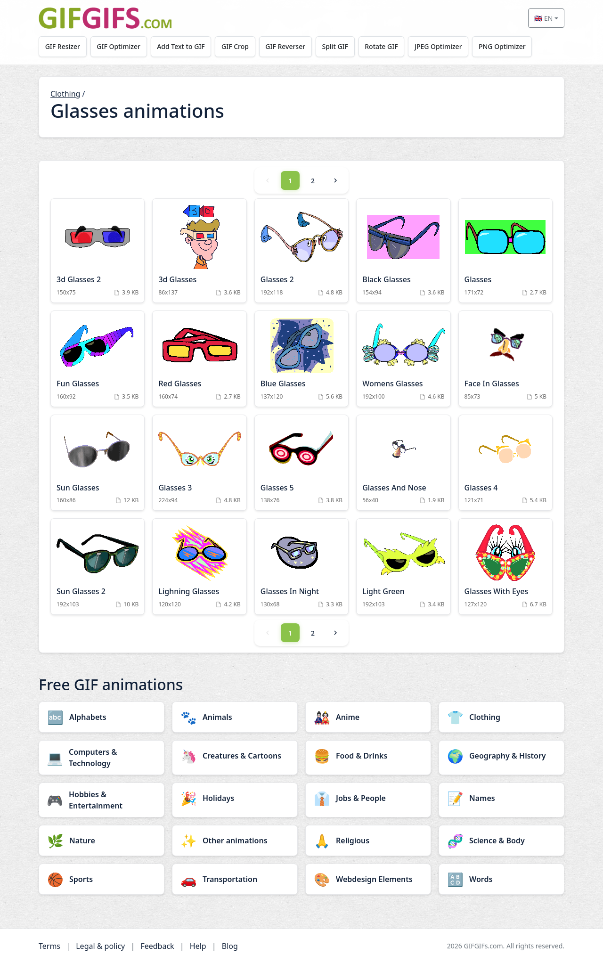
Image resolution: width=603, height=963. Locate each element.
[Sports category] (101, 879)
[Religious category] (368, 840)
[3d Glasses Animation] (199, 250)
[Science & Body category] (501, 840)
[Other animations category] (234, 840)
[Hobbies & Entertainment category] (101, 800)
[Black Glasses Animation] (403, 250)
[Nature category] (101, 840)
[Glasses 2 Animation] (301, 250)
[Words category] (501, 879)
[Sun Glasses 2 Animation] (97, 566)
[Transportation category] (234, 879)
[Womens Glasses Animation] (403, 359)
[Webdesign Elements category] (368, 879)
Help (198, 946)
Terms (49, 946)
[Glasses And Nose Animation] (403, 463)
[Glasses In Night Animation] (301, 566)
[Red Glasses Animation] (199, 359)
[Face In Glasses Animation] (505, 359)
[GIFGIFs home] (105, 18)
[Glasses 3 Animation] (199, 463)
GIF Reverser (286, 46)
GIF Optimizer (119, 46)
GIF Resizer (62, 46)
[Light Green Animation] (403, 566)
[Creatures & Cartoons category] (234, 756)
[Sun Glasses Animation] (97, 463)
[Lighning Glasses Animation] (199, 566)
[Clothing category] (501, 717)
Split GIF (336, 46)
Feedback (157, 946)
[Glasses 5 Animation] (301, 463)
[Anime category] (368, 717)
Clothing (65, 94)
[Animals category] (234, 717)
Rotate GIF (382, 46)
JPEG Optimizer (439, 46)
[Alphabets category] (101, 717)
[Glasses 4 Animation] (505, 463)
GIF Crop (235, 46)
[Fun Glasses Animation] (97, 359)
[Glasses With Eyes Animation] (505, 566)
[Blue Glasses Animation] (301, 359)
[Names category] (501, 798)
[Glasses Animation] (505, 250)
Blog (230, 946)
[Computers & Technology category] (101, 758)
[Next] (335, 180)
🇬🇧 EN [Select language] (543, 18)
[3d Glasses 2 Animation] (97, 250)
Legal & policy (100, 946)
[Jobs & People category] (368, 798)
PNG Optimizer (503, 46)
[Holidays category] (234, 798)
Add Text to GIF (181, 46)
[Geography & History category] (501, 756)
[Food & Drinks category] (368, 756)
